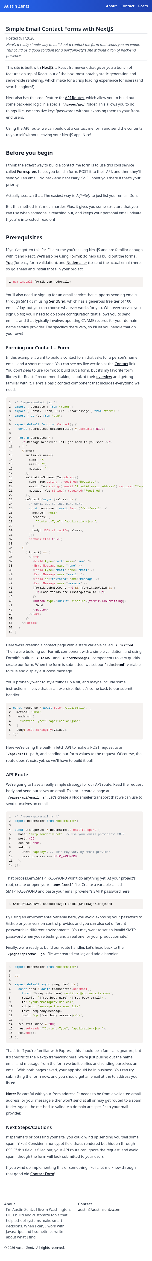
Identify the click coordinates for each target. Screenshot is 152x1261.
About (111, 6)
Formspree (26, 171)
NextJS (47, 67)
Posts (143, 6)
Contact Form (42, 1173)
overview (104, 376)
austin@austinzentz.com (99, 1209)
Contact (127, 6)
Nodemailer (76, 262)
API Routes (74, 97)
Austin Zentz (16, 6)
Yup (9, 262)
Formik (76, 256)
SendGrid (57, 301)
